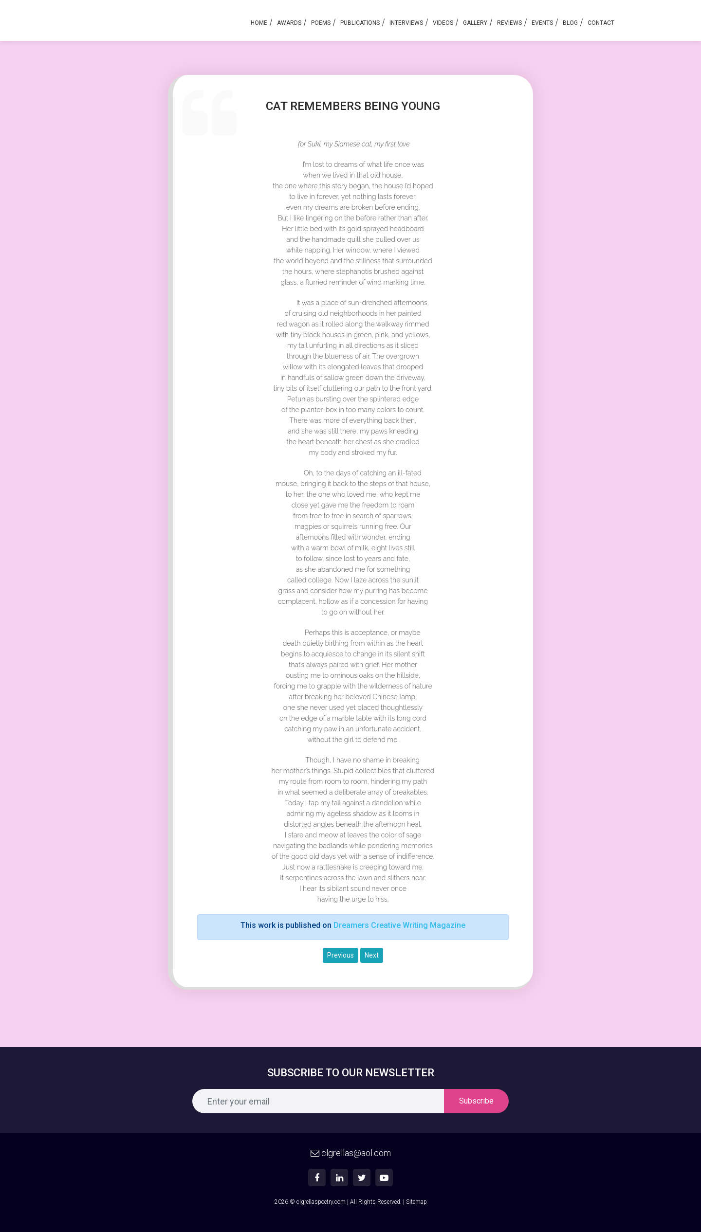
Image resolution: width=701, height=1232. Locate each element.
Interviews (406, 22)
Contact (601, 22)
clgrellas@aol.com (351, 1153)
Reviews (509, 22)
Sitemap (416, 1201)
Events (542, 22)
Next (372, 955)
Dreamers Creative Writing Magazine (399, 925)
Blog (570, 22)
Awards (289, 22)
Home (259, 22)
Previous (340, 955)
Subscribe (476, 1100)
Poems (321, 22)
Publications (360, 22)
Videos (443, 22)
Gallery (475, 22)
